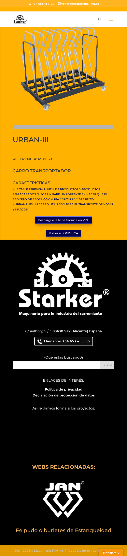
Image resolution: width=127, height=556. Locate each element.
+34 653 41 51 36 (43, 4)
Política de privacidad (63, 389)
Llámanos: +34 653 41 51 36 (63, 341)
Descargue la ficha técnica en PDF (63, 220)
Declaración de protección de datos (64, 395)
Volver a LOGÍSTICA (63, 233)
